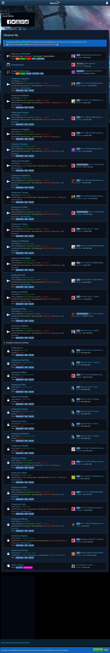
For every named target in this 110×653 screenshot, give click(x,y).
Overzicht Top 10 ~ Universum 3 (91, 350)
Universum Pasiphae (20, 129)
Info (33, 58)
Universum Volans (19, 224)
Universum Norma (19, 536)
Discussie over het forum (93, 71)
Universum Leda (18, 504)
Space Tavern (17, 565)
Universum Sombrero (20, 175)
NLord (78, 352)
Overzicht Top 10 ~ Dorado (89, 399)
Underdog (79, 450)
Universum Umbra (19, 207)
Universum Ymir (18, 275)
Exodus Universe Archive (17, 342)
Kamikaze (79, 66)
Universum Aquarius (20, 78)
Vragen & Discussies (20, 71)
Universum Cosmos (19, 112)
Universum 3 (16, 348)
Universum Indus (18, 458)
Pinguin (78, 182)
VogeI (78, 526)
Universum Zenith (19, 292)
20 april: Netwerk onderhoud (90, 55)
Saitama (79, 102)
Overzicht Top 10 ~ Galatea (89, 436)
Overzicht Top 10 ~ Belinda (89, 330)
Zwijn (78, 478)
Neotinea (79, 57)
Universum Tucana (19, 192)
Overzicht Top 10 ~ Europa (89, 411)
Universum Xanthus (20, 360)
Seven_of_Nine (81, 555)
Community (40, 58)
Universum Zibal (18, 384)
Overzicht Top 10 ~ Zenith (89, 296)
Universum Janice (19, 472)
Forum (23, 58)
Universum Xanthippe (21, 258)
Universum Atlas (18, 309)
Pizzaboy (79, 73)
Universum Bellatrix (20, 95)
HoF (26, 90)
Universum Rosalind (20, 161)
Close (106, 650)
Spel (17, 58)
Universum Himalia (19, 446)
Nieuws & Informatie (20, 54)
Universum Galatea (20, 433)
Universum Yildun (19, 372)
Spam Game (28, 567)
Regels (28, 58)
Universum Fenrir (19, 421)
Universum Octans (19, 550)
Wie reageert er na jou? (84, 565)
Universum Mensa (19, 519)
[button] (3, 3)
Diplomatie (19, 90)
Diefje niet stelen (81, 85)
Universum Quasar (19, 144)
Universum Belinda (19, 326)
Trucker (78, 567)
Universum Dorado (19, 397)
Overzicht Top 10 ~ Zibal (88, 387)
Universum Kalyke (19, 487)
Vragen (28, 73)
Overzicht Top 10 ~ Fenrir (89, 423)
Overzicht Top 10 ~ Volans (89, 229)
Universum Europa (19, 409)
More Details (98, 650)
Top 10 (31, 90)
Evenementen (17, 65)
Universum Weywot (20, 241)
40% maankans (89, 63)
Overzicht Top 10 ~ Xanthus (90, 362)
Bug (42, 73)
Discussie (36, 73)
